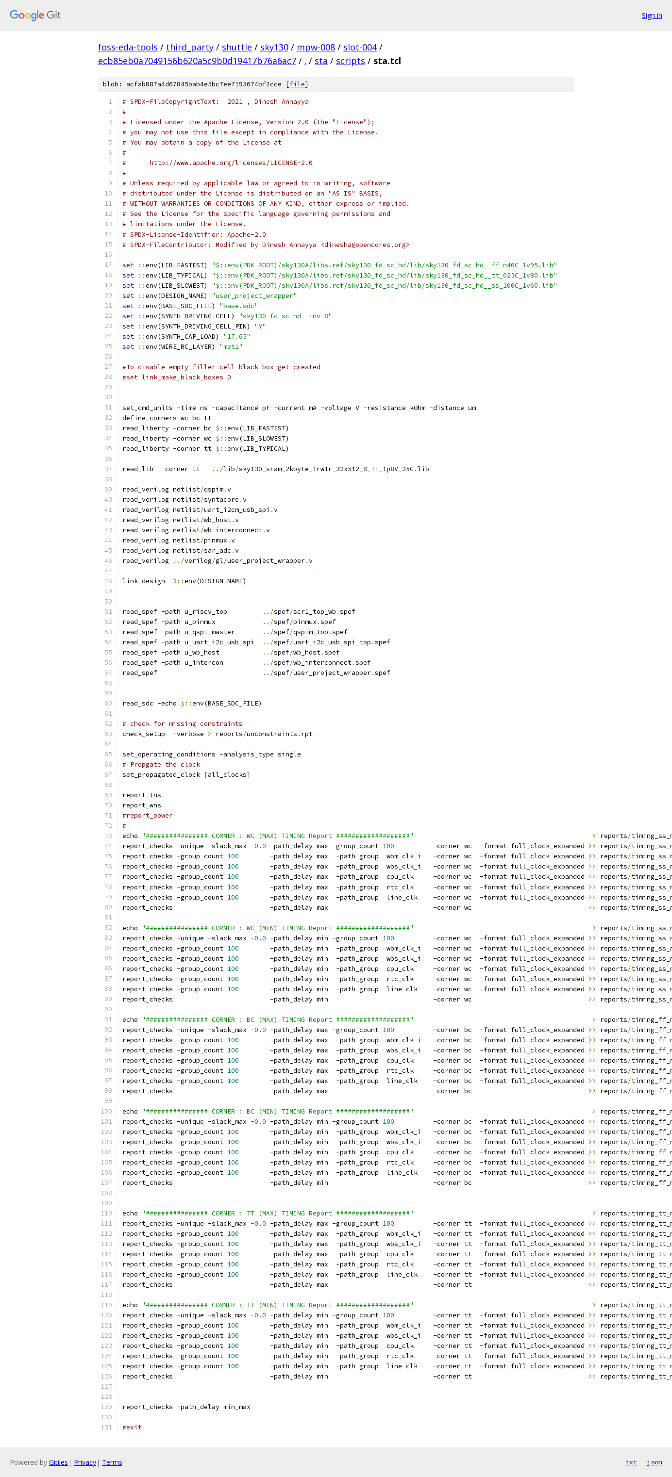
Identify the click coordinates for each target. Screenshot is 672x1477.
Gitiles (58, 1462)
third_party (190, 47)
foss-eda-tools (128, 47)
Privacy (85, 1462)
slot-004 (360, 47)
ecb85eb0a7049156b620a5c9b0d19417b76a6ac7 (197, 60)
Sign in (652, 15)
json (654, 1462)
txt (631, 1462)
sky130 (274, 47)
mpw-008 (316, 47)
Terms (112, 1462)
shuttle (237, 47)
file (297, 84)
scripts (350, 60)
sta (321, 60)
